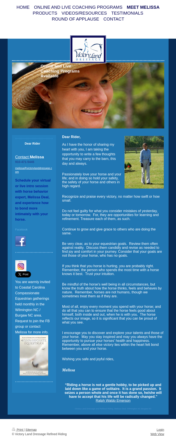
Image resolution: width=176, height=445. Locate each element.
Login (160, 429)
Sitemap (31, 429)
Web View (157, 434)
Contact (22, 157)
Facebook (21, 229)
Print (18, 429)
